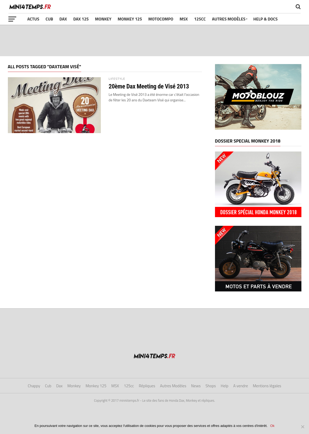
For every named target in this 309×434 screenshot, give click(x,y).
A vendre (240, 386)
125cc (200, 19)
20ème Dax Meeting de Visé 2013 (149, 86)
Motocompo (160, 19)
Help (224, 386)
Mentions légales (267, 386)
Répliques (147, 386)
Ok (272, 426)
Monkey (103, 19)
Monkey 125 (130, 19)
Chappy (34, 386)
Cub (49, 19)
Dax (63, 19)
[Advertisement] (154, 40)
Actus (33, 19)
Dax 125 (81, 19)
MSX (184, 19)
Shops (211, 386)
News (196, 386)
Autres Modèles (228, 19)
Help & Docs (265, 19)
